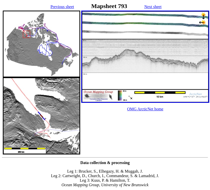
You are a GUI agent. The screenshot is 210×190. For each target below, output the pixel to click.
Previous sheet (62, 7)
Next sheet (152, 7)
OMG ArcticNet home (145, 109)
